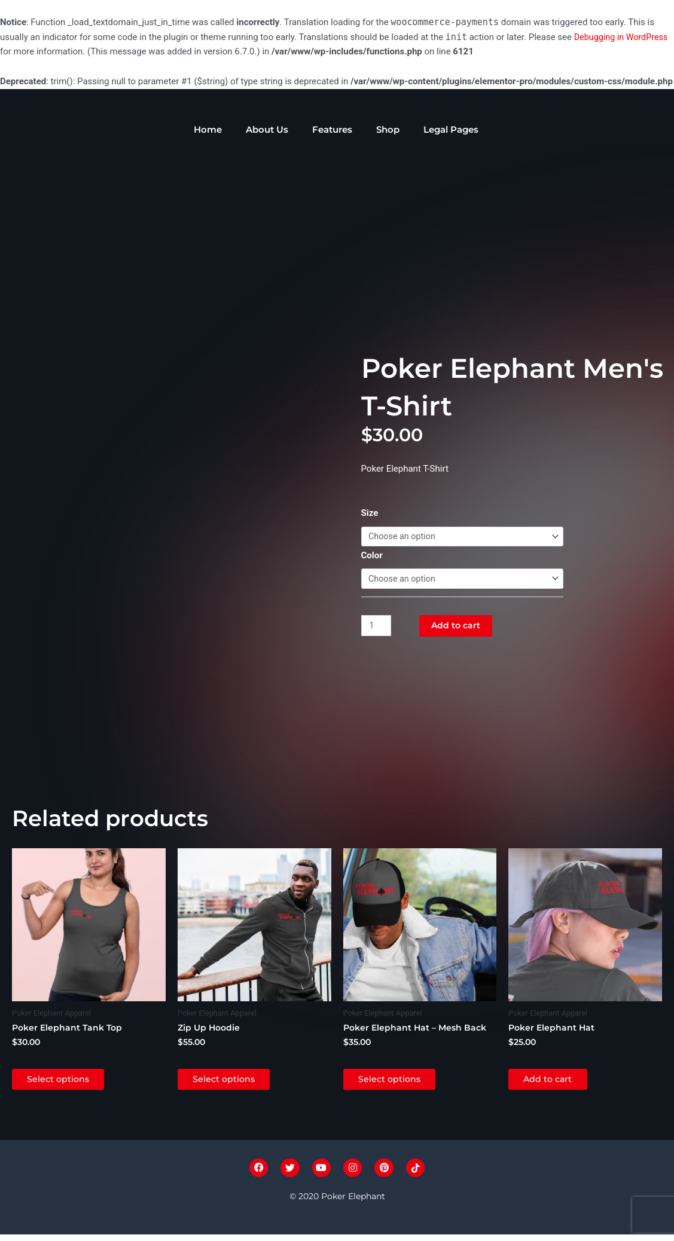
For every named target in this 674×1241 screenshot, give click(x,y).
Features (332, 129)
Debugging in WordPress (623, 37)
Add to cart (459, 626)
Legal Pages (450, 129)
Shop (387, 129)
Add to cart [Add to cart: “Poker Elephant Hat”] (557, 1081)
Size (370, 511)
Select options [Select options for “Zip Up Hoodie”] (234, 1081)
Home (208, 129)
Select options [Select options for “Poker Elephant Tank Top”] (68, 1081)
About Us (267, 129)
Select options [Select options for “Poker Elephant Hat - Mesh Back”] (399, 1081)
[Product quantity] (377, 626)
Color (372, 555)
